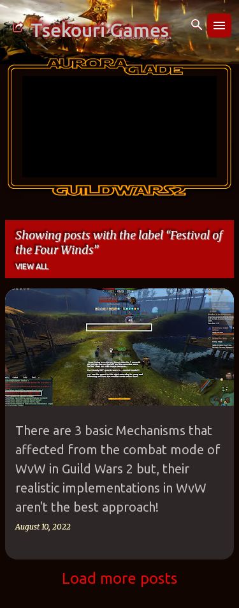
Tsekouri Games (100, 30)
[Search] (197, 25)
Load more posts (119, 578)
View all (31, 266)
